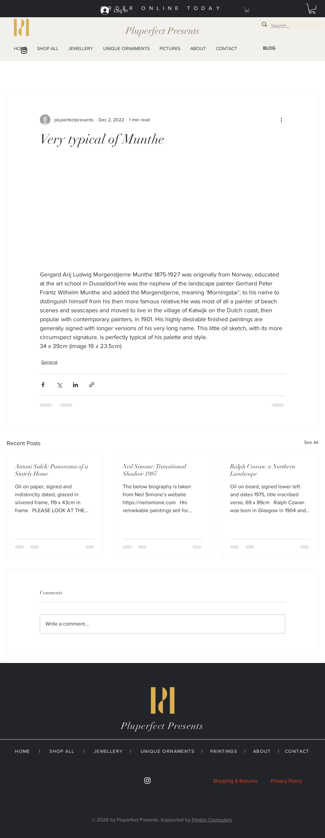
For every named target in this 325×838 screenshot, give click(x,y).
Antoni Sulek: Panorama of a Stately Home (51, 470)
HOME (22, 751)
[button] (247, 9)
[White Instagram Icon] (147, 780)
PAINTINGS (223, 751)
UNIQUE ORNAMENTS (167, 751)
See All (311, 442)
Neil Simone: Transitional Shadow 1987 (154, 470)
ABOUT (262, 751)
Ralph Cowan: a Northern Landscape (262, 470)
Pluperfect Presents (162, 30)
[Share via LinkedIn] (75, 385)
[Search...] (291, 26)
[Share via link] (92, 385)
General (49, 362)
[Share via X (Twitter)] (59, 385)
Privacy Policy (286, 781)
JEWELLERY (108, 751)
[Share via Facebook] (43, 385)
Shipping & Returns (235, 781)
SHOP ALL (61, 751)
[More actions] (281, 120)
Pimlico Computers (212, 819)
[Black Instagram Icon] (24, 50)
